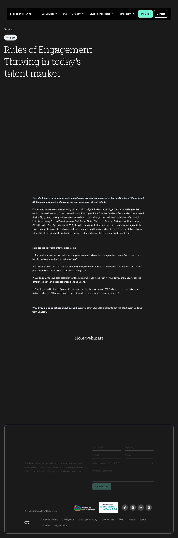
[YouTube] (125, 507)
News (64, 13)
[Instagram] (133, 507)
